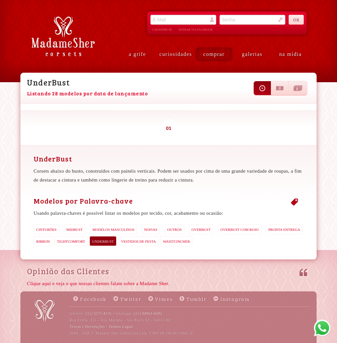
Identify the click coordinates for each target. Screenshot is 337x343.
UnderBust (103, 241)
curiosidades (175, 54)
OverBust (201, 230)
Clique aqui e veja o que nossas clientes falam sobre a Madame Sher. (98, 283)
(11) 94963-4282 (148, 313)
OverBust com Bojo (239, 230)
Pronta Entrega (284, 230)
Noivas (150, 230)
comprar (214, 54)
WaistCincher (176, 241)
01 (168, 127)
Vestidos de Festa (138, 241)
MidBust (74, 230)
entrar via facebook (196, 29)
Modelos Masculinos (113, 230)
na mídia (290, 54)
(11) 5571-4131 (99, 313)
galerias (252, 54)
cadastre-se (162, 29)
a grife (137, 54)
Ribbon (43, 241)
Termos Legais (121, 326)
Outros (174, 230)
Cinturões (46, 230)
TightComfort (71, 241)
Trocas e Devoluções (87, 326)
